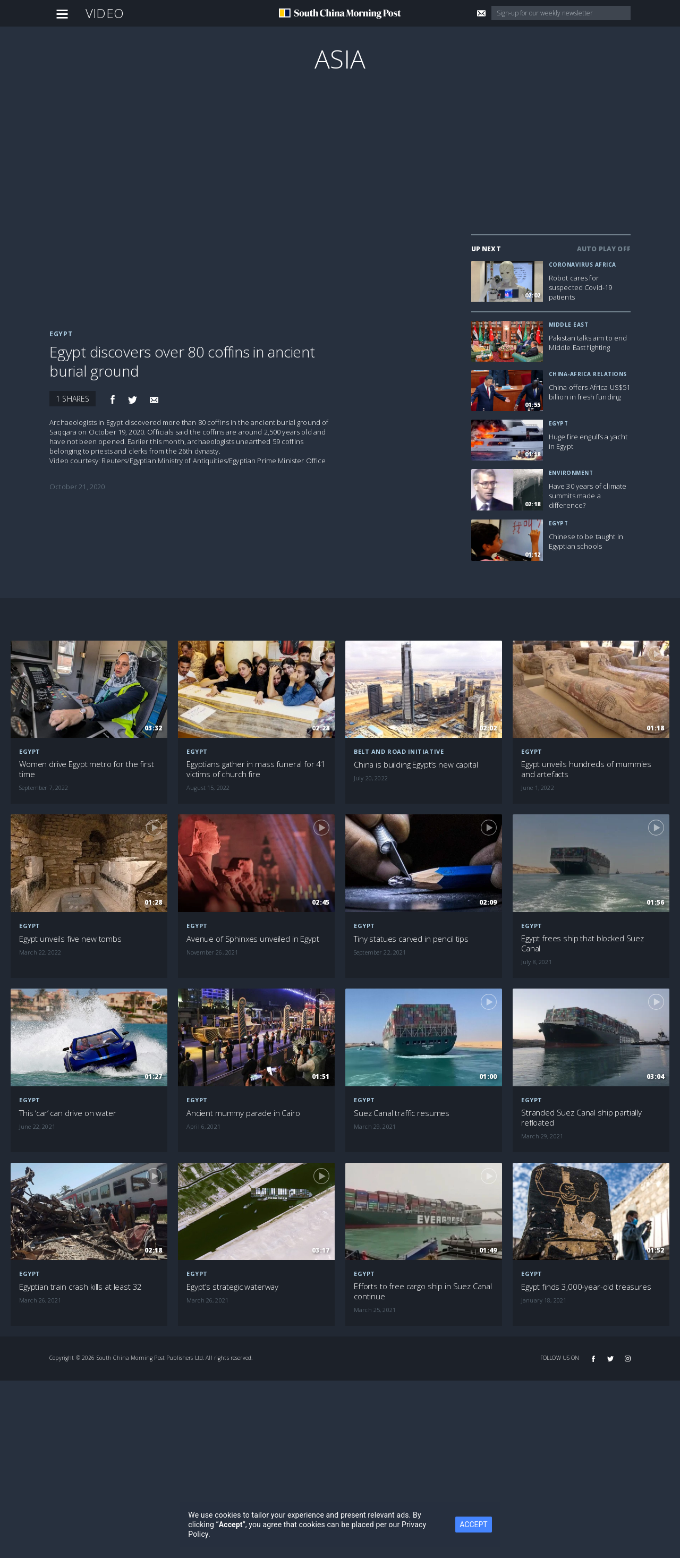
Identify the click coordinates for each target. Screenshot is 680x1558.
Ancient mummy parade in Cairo (243, 1113)
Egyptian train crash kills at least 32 (80, 1287)
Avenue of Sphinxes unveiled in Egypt (252, 939)
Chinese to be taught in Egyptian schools (586, 541)
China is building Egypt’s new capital (416, 765)
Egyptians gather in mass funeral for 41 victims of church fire (256, 769)
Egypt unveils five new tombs (70, 939)
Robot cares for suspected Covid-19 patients (581, 287)
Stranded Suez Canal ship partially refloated (581, 1118)
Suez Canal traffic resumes (401, 1113)
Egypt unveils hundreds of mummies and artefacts (586, 769)
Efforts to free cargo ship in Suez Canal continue (423, 1291)
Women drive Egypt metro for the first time (86, 769)
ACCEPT (473, 1524)
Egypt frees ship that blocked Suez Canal (582, 943)
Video (105, 13)
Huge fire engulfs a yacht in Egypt (588, 441)
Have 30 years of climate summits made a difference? (587, 495)
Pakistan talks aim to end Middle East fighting (588, 342)
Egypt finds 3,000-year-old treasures (586, 1287)
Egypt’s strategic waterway (232, 1287)
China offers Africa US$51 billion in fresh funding (590, 392)
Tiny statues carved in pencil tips (411, 939)
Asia (340, 58)
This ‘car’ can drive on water (67, 1113)
